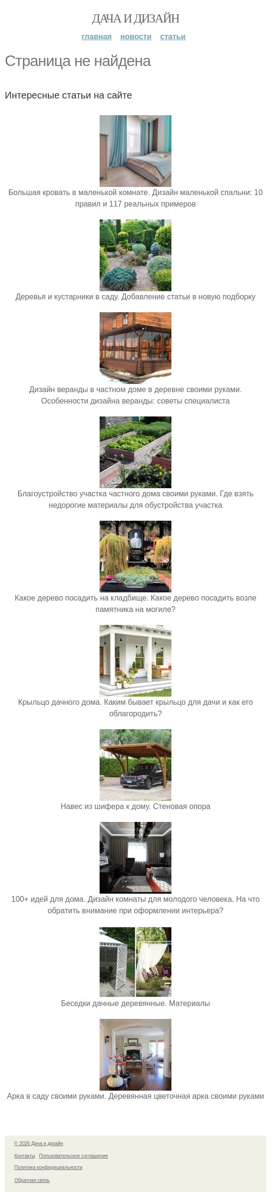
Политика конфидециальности (48, 1167)
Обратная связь (32, 1180)
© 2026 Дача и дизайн (38, 1143)
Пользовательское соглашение (73, 1156)
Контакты (24, 1156)
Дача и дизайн (135, 18)
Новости (135, 37)
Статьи (173, 37)
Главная (96, 37)
